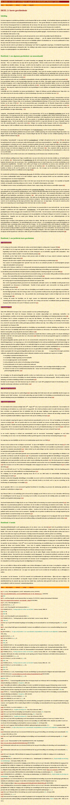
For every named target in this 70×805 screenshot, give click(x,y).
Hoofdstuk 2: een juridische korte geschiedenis (17, 238)
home (2, 5)
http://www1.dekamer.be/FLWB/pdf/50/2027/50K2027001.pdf (30, 783)
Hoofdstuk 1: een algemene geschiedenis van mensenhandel (22, 56)
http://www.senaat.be (52, 769)
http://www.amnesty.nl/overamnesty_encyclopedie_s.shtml (16, 600)
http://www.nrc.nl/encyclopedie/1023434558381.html (14, 743)
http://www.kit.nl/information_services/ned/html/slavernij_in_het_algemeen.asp (21, 593)
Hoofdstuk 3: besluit (8, 523)
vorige (24, 5)
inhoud (18, 5)
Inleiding (4, 16)
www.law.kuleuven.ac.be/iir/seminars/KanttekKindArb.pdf (27, 674)
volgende (31, 5)
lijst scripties (9, 5)
